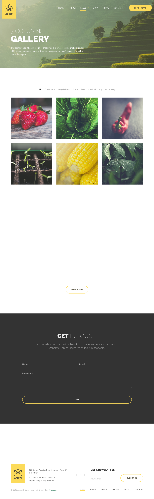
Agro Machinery (107, 89)
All (40, 89)
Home (61, 8)
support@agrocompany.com (41, 480)
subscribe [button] (132, 478)
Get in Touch (140, 8)
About (73, 8)
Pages (83, 8)
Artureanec (53, 490)
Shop (95, 8)
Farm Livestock (88, 89)
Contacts (118, 8)
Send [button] (77, 400)
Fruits (75, 89)
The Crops (50, 89)
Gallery (115, 489)
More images (77, 290)
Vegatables (64, 89)
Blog (106, 8)
